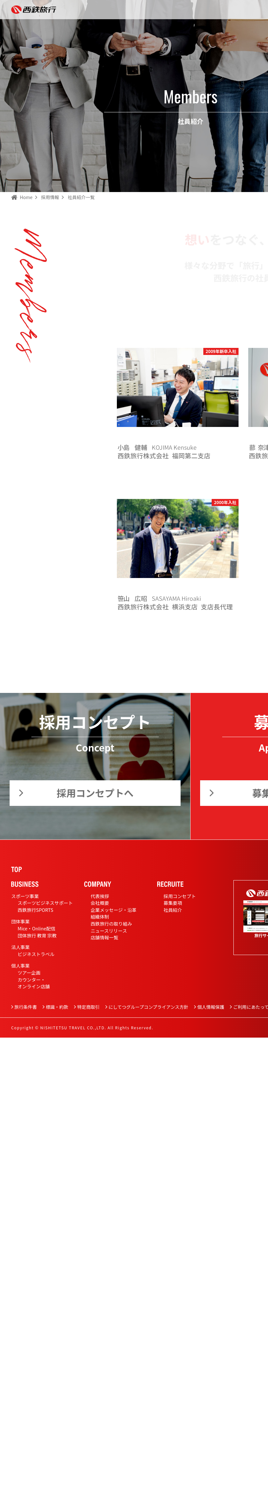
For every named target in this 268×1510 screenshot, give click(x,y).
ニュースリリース (109, 930)
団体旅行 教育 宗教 (37, 935)
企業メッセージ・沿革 (114, 909)
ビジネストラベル (36, 954)
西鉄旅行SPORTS (35, 909)
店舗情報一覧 (104, 937)
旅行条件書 (25, 1007)
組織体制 (100, 916)
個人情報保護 (210, 1007)
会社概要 (100, 902)
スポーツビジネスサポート (45, 902)
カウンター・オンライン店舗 (34, 983)
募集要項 (173, 902)
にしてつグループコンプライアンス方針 (148, 1007)
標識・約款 (57, 1007)
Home (26, 197)
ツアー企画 (29, 972)
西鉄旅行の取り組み (111, 923)
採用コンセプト (180, 896)
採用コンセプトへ (95, 793)
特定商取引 (88, 1007)
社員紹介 (173, 909)
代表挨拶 (100, 896)
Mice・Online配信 (36, 928)
